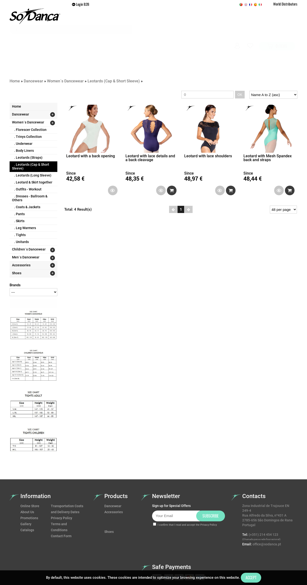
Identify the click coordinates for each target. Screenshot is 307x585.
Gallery (215, 37)
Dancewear (112, 37)
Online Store (29, 480)
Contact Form (61, 510)
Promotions (189, 37)
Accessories (159, 37)
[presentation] (188, 514)
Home (89, 37)
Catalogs (27, 504)
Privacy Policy (61, 492)
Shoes (135, 37)
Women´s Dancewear (66, 55)
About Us (27, 486)
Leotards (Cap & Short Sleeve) (114, 55)
